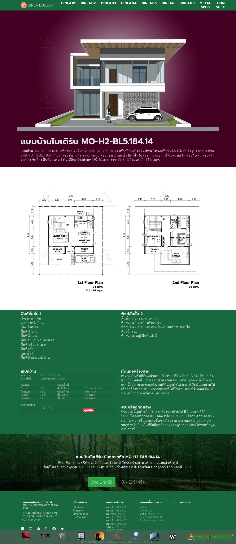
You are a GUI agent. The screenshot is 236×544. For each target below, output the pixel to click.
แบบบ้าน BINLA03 (116, 514)
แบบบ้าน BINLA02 (116, 510)
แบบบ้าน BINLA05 (116, 520)
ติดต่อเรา (78, 510)
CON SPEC (179, 416)
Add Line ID (101, 482)
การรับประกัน (80, 517)
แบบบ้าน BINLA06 (116, 523)
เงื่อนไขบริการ (80, 514)
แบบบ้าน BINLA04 (116, 517)
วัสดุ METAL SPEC (116, 527)
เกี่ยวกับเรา (79, 507)
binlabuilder (156, 520)
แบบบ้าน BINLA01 (116, 507)
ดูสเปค (88, 410)
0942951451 (133, 482)
